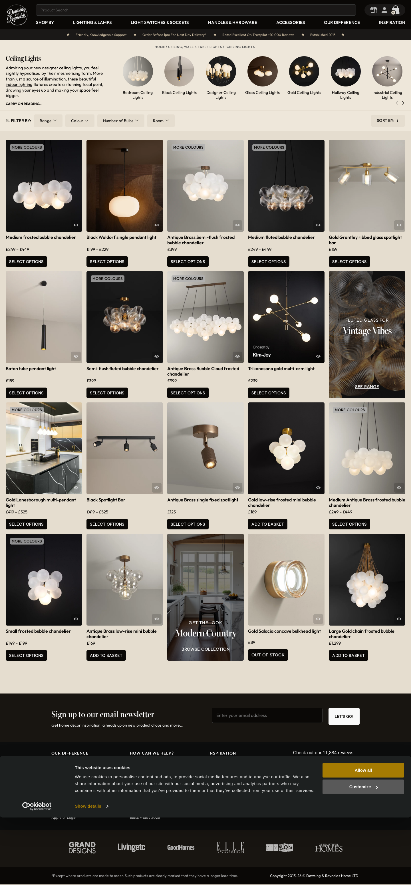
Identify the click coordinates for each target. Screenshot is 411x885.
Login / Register (388, 10)
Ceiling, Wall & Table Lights (195, 47)
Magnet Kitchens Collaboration (234, 779)
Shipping (137, 779)
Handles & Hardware (232, 22)
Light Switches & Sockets (160, 22)
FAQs (134, 810)
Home (160, 47)
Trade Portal (377, 10)
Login (71, 818)
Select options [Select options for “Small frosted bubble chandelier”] (26, 655)
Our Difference (342, 22)
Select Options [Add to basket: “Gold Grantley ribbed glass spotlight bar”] (349, 261)
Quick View (76, 225)
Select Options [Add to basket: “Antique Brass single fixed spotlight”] (188, 524)
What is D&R (62, 763)
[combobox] (197, 10)
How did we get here (69, 771)
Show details (88, 873)
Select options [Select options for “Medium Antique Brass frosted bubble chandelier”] (349, 524)
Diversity (59, 795)
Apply (56, 818)
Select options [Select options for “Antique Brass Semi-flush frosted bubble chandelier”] (188, 261)
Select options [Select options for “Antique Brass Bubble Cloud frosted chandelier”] (188, 393)
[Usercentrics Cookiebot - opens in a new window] (37, 874)
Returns (136, 771)
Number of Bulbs (118, 120)
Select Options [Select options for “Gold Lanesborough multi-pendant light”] (26, 524)
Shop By (45, 22)
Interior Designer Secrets (228, 771)
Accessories (290, 22)
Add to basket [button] (267, 524)
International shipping (148, 787)
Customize (363, 854)
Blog (212, 763)
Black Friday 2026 (145, 818)
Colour (77, 120)
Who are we (61, 779)
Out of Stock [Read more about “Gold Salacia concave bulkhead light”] (268, 654)
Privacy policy (141, 802)
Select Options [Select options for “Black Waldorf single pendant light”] (107, 261)
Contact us (139, 763)
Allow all (363, 837)
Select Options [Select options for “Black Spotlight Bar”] (107, 524)
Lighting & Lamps (92, 22)
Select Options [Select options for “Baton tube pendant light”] (26, 393)
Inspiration (392, 22)
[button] (402, 103)
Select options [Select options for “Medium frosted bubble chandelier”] (26, 261)
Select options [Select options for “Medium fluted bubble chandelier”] (268, 261)
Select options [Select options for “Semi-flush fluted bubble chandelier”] (107, 393)
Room (158, 120)
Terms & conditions (146, 795)
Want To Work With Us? (70, 787)
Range (46, 120)
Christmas (216, 787)
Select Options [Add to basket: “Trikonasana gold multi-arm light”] (268, 393)
